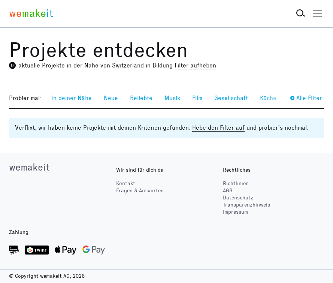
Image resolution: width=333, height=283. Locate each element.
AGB (228, 190)
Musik (172, 98)
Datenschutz (238, 198)
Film (197, 98)
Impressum (235, 212)
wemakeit (29, 167)
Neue (111, 98)
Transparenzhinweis (246, 205)
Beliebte (141, 98)
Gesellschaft (231, 98)
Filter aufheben (195, 65)
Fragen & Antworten (140, 190)
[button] (301, 13)
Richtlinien (236, 183)
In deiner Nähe (71, 98)
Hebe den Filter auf (218, 127)
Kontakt (125, 183)
